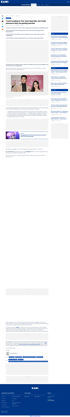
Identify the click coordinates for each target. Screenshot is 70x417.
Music (42, 5)
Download (28, 152)
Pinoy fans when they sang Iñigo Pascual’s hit (29, 344)
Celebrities (34, 5)
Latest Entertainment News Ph (29, 357)
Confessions (53, 52)
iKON (46, 343)
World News (11, 357)
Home (7, 16)
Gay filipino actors (13, 359)
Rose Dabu (17, 25)
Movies (38, 5)
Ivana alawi (20, 359)
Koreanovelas (40, 357)
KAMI (17, 327)
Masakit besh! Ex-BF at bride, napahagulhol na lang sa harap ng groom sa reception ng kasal (28, 361)
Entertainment (25, 5)
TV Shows (47, 5)
